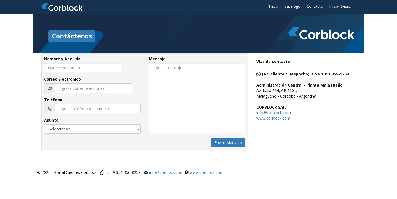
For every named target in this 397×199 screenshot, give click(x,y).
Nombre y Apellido (62, 58)
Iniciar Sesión (341, 6)
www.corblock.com (273, 118)
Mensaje (157, 58)
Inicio (273, 6)
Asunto (51, 120)
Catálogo (292, 6)
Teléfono (53, 99)
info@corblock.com (273, 112)
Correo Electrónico (62, 79)
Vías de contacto (273, 61)
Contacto (315, 6)
